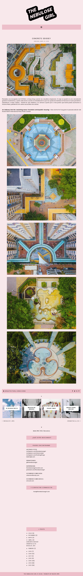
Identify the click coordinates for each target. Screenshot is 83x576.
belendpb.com (30, 457)
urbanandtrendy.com (32, 475)
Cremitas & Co (73, 421)
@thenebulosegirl (31, 462)
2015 (30, 561)
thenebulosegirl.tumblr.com (34, 468)
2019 (30, 551)
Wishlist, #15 (8, 421)
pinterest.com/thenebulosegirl (35, 470)
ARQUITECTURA (10, 391)
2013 (30, 565)
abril (30, 540)
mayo (30, 537)
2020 (30, 533)
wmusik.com (30, 481)
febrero (31, 548)
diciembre (31, 535)
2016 (30, 558)
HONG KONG (21, 391)
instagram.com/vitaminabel (35, 453)
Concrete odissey (32, 542)
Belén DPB (55, 574)
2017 (30, 556)
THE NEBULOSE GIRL (30, 574)
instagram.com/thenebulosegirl (36, 451)
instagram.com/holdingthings (35, 455)
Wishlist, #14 (30, 546)
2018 (30, 554)
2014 (30, 563)
